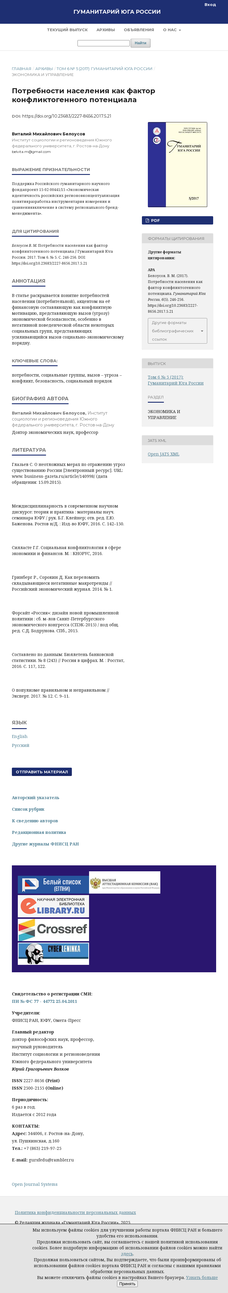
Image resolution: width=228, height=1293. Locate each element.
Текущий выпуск (67, 29)
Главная (21, 68)
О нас (170, 29)
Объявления (139, 29)
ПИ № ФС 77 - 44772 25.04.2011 (44, 1001)
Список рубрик (28, 809)
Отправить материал (42, 771)
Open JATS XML (163, 454)
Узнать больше (202, 1277)
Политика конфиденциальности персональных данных (75, 1212)
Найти (140, 43)
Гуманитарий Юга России (117, 12)
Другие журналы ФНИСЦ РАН (45, 844)
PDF (155, 220)
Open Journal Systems (35, 1184)
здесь (127, 1253)
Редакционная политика (39, 832)
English (20, 736)
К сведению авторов (35, 820)
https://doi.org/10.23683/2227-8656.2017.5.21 (66, 116)
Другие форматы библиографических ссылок (173, 331)
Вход (210, 4)
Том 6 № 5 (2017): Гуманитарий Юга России (105, 68)
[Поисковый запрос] (103, 43)
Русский (20, 745)
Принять (127, 1283)
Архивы (105, 29)
